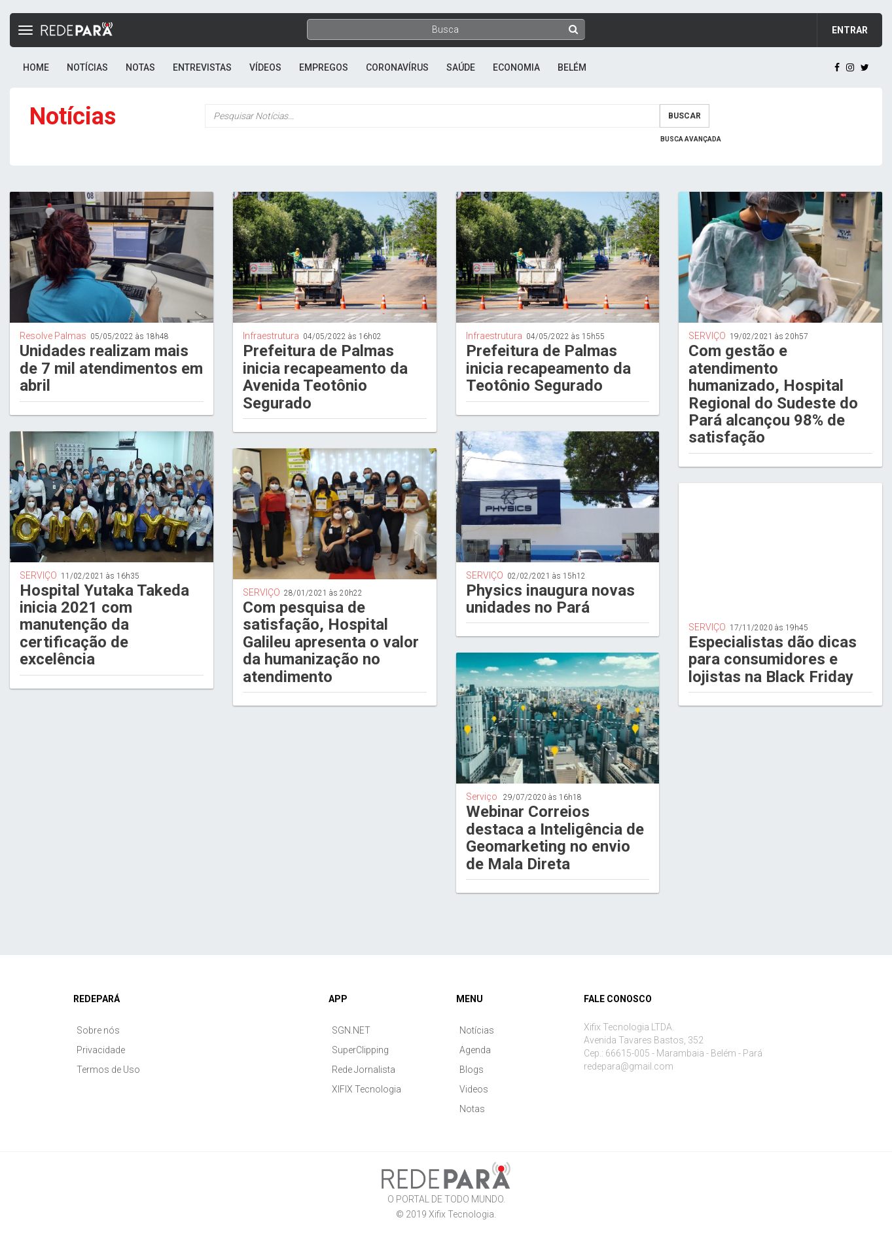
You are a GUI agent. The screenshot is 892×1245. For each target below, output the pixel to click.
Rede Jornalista (363, 1069)
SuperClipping (360, 1050)
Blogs (471, 1069)
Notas (140, 67)
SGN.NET (351, 1030)
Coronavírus (397, 67)
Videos (473, 1089)
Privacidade (101, 1050)
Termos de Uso (108, 1069)
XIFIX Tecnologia (366, 1089)
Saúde (460, 67)
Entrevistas (202, 67)
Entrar (850, 30)
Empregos (323, 67)
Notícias (87, 67)
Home (36, 67)
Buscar (684, 115)
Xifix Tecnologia (461, 1214)
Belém (572, 67)
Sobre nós (98, 1030)
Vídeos (265, 67)
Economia (516, 67)
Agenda (475, 1050)
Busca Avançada (690, 139)
